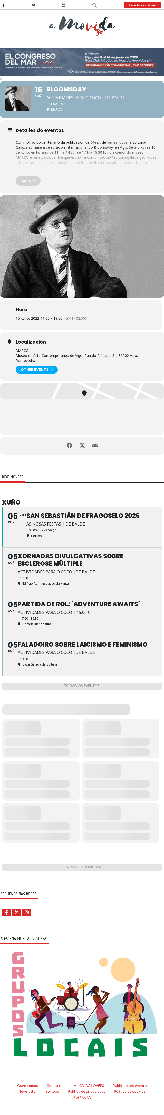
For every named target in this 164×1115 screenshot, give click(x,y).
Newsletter (27, 1091)
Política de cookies (130, 1091)
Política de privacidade (86, 1091)
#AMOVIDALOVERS (87, 1086)
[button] (95, 5)
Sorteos (52, 1091)
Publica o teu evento (130, 1086)
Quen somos (27, 1086)
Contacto (54, 1086)
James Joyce (117, 142)
